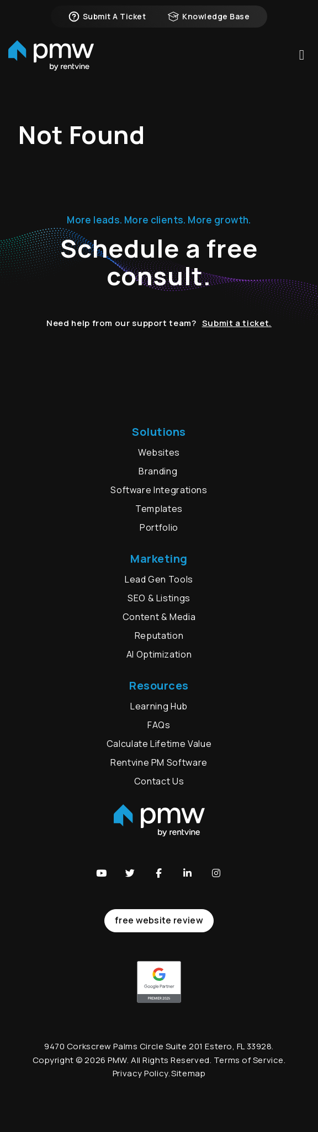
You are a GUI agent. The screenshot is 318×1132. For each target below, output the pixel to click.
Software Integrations (158, 490)
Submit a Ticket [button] (107, 16)
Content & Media (159, 617)
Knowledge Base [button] (209, 16)
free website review (159, 920)
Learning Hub (159, 706)
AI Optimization (159, 654)
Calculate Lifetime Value (159, 744)
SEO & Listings (159, 598)
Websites (159, 452)
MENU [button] (301, 55)
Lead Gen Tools (159, 579)
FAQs (159, 725)
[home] (51, 55)
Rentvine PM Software (159, 762)
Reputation (159, 635)
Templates (159, 509)
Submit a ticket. (237, 323)
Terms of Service (249, 1060)
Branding (159, 471)
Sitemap (188, 1073)
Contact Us (159, 781)
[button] (101, 872)
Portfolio (159, 527)
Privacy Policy (140, 1073)
